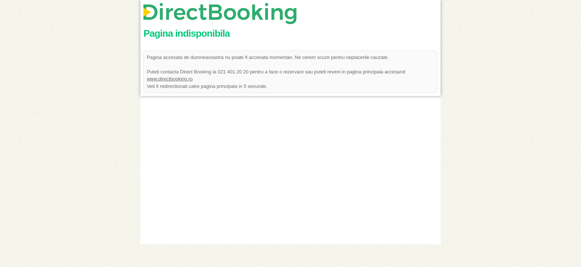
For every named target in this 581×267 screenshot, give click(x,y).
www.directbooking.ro (170, 79)
